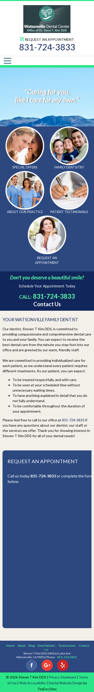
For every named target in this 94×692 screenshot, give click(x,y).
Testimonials (67, 645)
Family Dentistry (69, 147)
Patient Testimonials (69, 192)
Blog (32, 645)
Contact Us (47, 304)
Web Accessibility (32, 683)
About (22, 645)
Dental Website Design (65, 683)
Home (10, 645)
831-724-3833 (47, 47)
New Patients (46, 645)
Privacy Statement (62, 677)
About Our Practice (25, 192)
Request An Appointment (47, 39)
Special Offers (25, 147)
